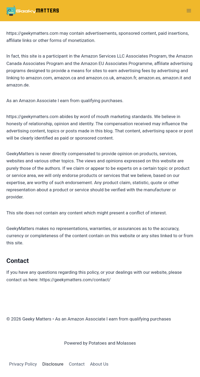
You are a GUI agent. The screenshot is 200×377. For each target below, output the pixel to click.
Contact (76, 364)
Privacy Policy (23, 364)
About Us (99, 364)
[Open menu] (189, 10)
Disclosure (52, 364)
